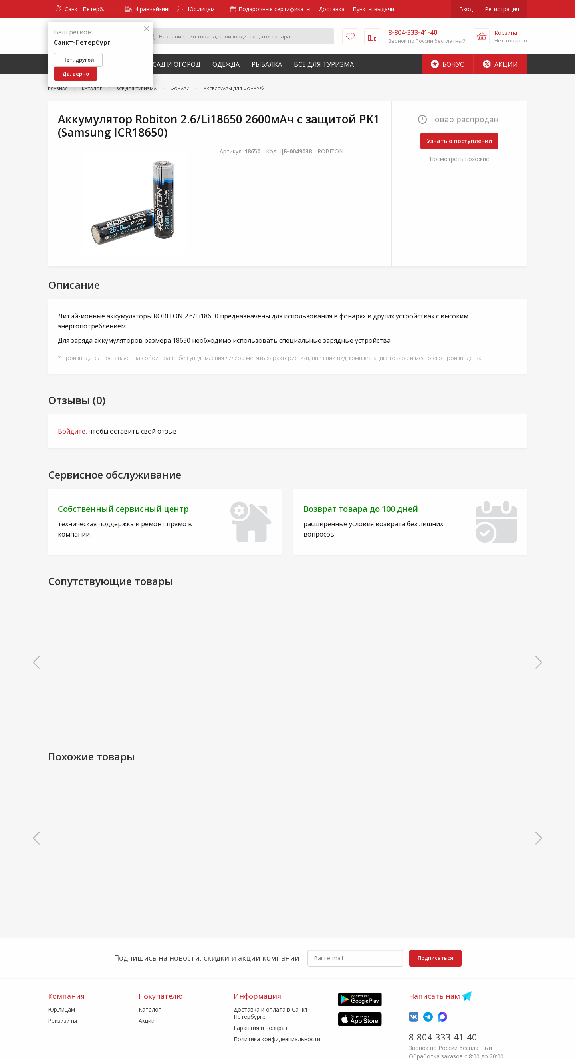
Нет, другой (78, 59)
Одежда (226, 64)
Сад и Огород (176, 64)
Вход (466, 9)
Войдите (71, 431)
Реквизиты (62, 1020)
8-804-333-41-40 (443, 1037)
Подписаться (435, 957)
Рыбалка (267, 64)
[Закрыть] (147, 29)
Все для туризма (324, 64)
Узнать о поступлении (459, 141)
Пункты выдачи (373, 9)
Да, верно (75, 73)
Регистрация (502, 9)
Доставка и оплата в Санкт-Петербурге (272, 1013)
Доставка (332, 9)
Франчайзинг (148, 9)
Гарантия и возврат (261, 1028)
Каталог (150, 1009)
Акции (500, 64)
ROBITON (330, 151)
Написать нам (434, 996)
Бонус (447, 64)
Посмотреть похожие (459, 159)
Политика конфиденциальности (277, 1039)
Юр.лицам (196, 9)
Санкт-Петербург (83, 9)
